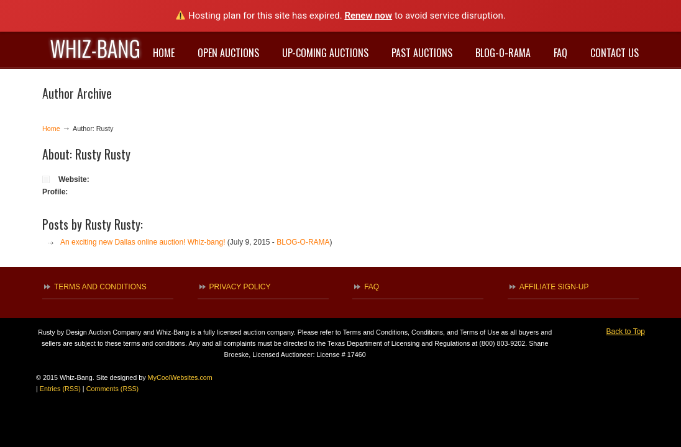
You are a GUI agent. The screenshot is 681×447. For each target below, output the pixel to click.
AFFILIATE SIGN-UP (554, 286)
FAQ (371, 286)
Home (51, 128)
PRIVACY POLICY (240, 286)
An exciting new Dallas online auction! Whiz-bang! (142, 242)
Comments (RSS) (112, 388)
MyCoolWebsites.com (180, 377)
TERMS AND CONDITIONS (100, 286)
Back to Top (625, 331)
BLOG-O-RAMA (303, 242)
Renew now (368, 15)
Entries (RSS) (60, 388)
